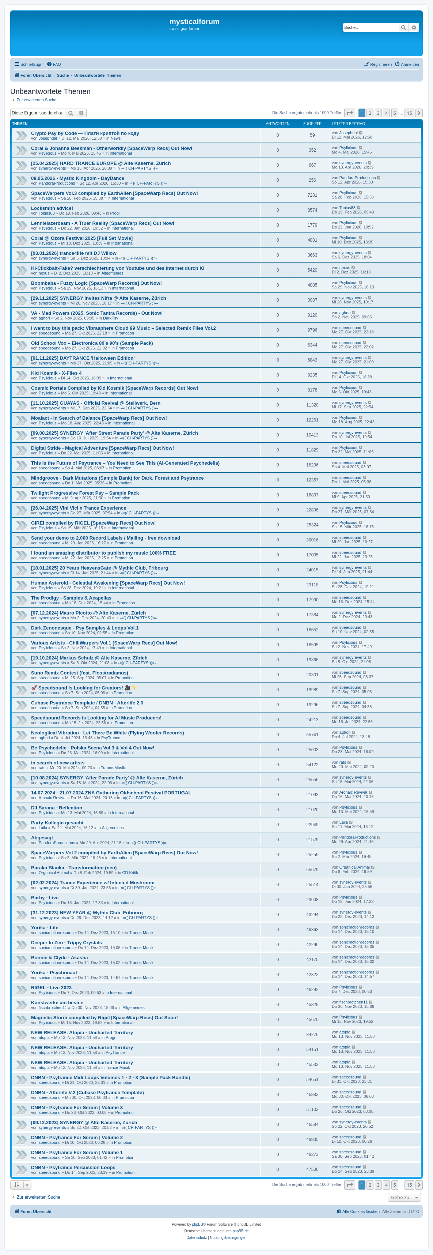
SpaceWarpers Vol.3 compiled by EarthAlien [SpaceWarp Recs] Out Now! (114, 193)
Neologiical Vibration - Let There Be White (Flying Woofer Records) (107, 733)
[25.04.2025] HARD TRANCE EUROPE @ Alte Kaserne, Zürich (101, 163)
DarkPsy (110, 318)
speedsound (50, 333)
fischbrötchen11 (53, 1007)
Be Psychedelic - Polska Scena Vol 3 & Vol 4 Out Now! (92, 748)
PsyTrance (110, 738)
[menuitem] (53, 64)
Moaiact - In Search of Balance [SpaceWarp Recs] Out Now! (99, 418)
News (116, 138)
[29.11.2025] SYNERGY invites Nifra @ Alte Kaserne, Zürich (98, 298)
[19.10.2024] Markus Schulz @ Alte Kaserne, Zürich (89, 658)
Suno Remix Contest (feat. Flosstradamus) (79, 673)
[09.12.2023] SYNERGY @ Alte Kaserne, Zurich (84, 1122)
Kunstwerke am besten (57, 1002)
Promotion (125, 333)
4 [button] (386, 113)
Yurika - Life (44, 927)
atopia (44, 1037)
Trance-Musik (113, 768)
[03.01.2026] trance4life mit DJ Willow (74, 253)
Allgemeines (113, 273)
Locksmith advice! (52, 208)
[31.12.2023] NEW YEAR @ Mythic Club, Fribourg (87, 912)
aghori (44, 318)
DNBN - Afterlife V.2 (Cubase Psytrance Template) (87, 1092)
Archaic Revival (53, 797)
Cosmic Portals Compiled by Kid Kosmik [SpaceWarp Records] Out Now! (114, 388)
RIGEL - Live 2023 (51, 987)
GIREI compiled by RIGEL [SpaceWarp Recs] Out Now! (93, 523)
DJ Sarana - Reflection (56, 807)
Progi (115, 213)
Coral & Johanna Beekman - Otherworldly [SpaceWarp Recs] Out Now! (111, 148)
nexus (44, 273)
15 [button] (409, 113)
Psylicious (48, 153)
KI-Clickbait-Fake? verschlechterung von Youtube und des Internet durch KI (117, 268)
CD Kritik (130, 872)
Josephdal (48, 138)
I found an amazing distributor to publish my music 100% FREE (103, 553)
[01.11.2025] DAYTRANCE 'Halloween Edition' (83, 358)
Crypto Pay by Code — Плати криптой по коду (85, 133)
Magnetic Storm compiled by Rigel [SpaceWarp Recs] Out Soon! (104, 1017)
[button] (349, 113)
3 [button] (378, 113)
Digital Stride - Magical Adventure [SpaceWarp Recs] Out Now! (102, 448)
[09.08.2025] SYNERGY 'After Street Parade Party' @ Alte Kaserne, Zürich (114, 433)
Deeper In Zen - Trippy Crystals (66, 942)
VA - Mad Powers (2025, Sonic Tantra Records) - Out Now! (97, 313)
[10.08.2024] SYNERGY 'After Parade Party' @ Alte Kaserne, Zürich (107, 777)
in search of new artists (58, 763)
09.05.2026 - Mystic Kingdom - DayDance (77, 178)
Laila (43, 827)
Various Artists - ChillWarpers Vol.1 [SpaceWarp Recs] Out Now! (104, 643)
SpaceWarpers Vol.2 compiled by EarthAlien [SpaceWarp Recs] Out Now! (114, 852)
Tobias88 (47, 213)
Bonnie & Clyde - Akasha (59, 957)
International (121, 153)
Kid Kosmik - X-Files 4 (56, 373)
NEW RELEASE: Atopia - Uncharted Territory (82, 1032)
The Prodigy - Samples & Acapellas (71, 598)
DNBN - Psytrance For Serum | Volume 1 (77, 1152)
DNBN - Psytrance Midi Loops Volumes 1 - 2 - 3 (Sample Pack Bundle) (110, 1077)
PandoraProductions (57, 183)
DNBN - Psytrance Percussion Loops (73, 1167)
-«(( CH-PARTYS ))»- (140, 168)
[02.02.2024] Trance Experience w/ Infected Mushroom (93, 882)
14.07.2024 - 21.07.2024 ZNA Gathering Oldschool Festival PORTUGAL (111, 792)
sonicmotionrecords (56, 932)
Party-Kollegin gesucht (57, 822)
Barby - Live (45, 897)
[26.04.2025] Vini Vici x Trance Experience (78, 508)
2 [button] (370, 113)
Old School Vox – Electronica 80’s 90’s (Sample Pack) (92, 343)
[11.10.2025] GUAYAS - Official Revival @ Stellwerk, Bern (95, 403)
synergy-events (52, 168)
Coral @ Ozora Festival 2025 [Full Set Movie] (82, 238)
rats (42, 768)
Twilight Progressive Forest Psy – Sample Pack (85, 493)
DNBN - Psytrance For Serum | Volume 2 (77, 1137)
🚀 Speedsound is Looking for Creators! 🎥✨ (83, 688)
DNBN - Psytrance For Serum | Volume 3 (77, 1107)
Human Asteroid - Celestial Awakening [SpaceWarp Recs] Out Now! (108, 583)
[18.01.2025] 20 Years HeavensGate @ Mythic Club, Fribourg (99, 568)
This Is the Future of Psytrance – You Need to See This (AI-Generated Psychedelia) (125, 463)
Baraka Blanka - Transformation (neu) (74, 867)
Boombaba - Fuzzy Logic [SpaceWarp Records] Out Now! (96, 283)
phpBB (197, 1224)
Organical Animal (54, 872)
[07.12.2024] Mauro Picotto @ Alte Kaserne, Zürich (88, 613)
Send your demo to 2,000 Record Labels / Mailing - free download (105, 538)
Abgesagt (42, 837)
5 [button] (395, 113)
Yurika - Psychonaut (54, 972)
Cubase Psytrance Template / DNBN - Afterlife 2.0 (87, 703)
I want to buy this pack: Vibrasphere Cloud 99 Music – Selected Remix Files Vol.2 (123, 328)
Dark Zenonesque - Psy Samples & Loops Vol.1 (84, 628)
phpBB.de (241, 1231)
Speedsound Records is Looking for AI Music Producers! (96, 718)
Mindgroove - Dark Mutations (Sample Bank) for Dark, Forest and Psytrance (117, 478)
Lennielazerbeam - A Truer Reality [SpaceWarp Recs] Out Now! (102, 223)
